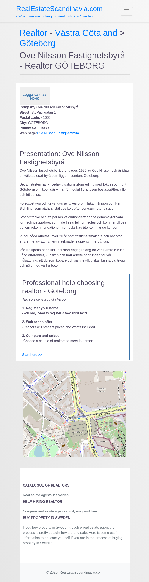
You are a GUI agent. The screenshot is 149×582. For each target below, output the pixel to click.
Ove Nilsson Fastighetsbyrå (58, 133)
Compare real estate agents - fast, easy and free (60, 511)
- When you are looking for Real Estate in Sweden (59, 11)
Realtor (35, 33)
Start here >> (32, 355)
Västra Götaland (86, 33)
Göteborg (38, 43)
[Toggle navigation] (127, 11)
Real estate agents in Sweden (46, 495)
